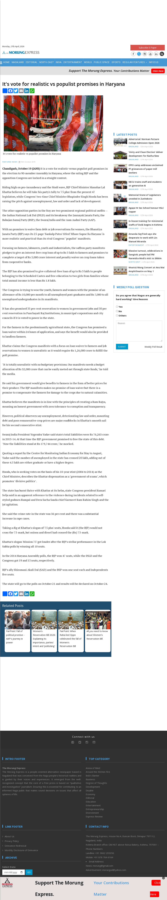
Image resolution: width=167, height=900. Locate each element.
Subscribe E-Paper (147, 47)
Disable (89, 790)
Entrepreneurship (95, 809)
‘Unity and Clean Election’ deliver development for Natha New (146, 154)
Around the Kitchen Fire (98, 771)
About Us (9, 836)
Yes (119, 306)
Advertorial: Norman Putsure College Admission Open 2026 (144, 141)
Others (121, 315)
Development (93, 786)
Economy (90, 794)
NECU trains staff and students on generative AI (145, 183)
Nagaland (18, 62)
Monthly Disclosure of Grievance (21, 850)
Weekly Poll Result (153, 347)
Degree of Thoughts (96, 782)
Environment (92, 812)
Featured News (9, 162)
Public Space (102, 62)
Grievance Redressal (15, 845)
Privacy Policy (12, 841)
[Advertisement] (83, 21)
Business (90, 779)
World (88, 62)
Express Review (94, 816)
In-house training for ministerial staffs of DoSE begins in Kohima (146, 223)
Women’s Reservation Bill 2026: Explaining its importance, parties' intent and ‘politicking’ (44, 639)
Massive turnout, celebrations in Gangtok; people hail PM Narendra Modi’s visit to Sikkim (146, 254)
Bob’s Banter (92, 775)
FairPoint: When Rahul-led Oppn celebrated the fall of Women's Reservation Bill (70, 639)
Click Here (158, 71)
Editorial (31, 62)
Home (6, 62)
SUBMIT (122, 346)
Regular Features (135, 62)
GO (29, 872)
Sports (116, 62)
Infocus (154, 62)
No (119, 311)
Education (91, 801)
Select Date (8, 866)
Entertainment (73, 62)
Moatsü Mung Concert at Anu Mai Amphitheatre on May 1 (146, 269)
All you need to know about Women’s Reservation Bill (97, 635)
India (59, 62)
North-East (46, 62)
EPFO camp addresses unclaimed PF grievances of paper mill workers (146, 169)
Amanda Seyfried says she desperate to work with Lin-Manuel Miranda (143, 237)
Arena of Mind (93, 768)
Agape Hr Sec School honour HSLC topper (146, 209)
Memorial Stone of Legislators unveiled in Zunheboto (145, 197)
